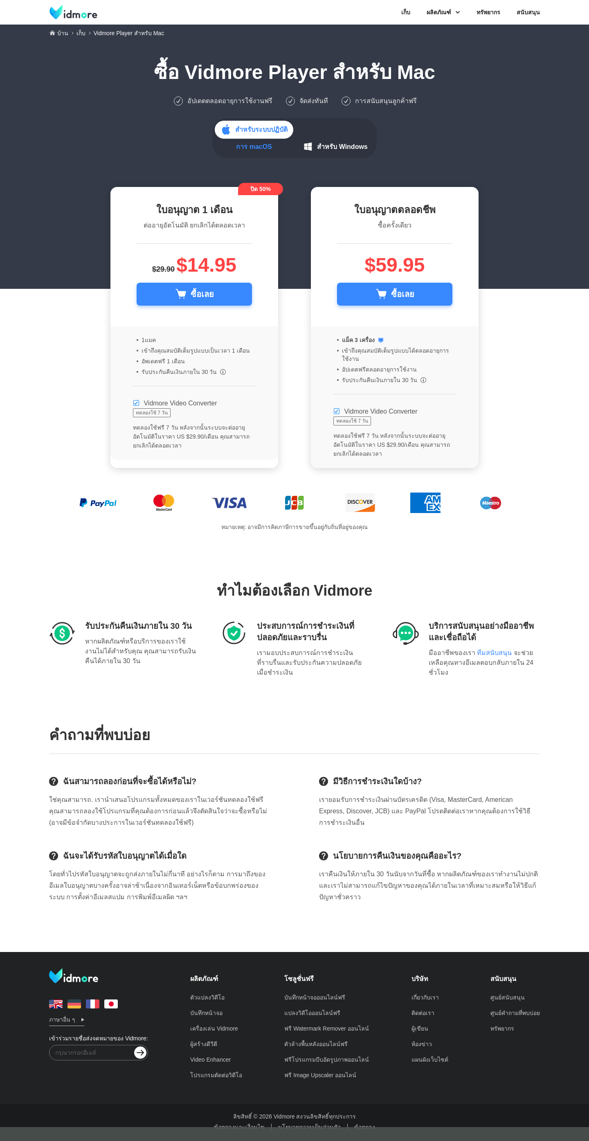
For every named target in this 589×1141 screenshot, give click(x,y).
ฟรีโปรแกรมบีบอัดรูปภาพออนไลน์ (326, 1059)
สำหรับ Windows (342, 146)
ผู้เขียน (419, 1028)
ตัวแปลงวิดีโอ (207, 997)
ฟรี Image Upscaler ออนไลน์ (320, 1075)
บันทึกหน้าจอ (206, 1013)
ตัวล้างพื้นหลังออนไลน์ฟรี (316, 1044)
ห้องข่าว (421, 1044)
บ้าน (62, 33)
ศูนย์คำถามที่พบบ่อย (515, 1013)
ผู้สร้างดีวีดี (203, 1044)
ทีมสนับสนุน (494, 652)
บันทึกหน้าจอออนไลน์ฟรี (314, 997)
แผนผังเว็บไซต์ (429, 1059)
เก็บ (405, 12)
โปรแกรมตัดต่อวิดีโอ (216, 1075)
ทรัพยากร (488, 12)
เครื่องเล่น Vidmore (214, 1028)
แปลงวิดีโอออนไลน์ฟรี (312, 1013)
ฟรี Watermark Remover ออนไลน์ (326, 1028)
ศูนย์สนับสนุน (507, 997)
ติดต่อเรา (422, 1013)
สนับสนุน (528, 12)
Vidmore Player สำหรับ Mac (309, 72)
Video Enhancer (210, 1059)
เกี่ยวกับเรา (425, 997)
